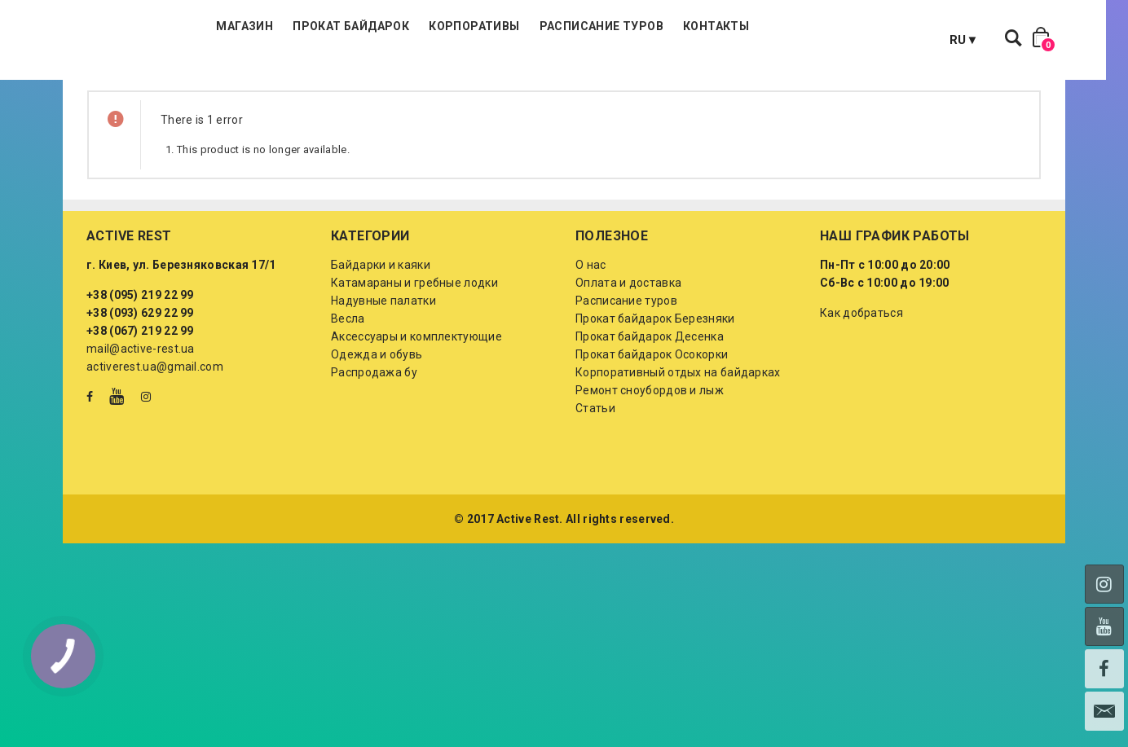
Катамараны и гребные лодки (414, 364)
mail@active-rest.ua (140, 430)
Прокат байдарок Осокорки (651, 435)
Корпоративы (570, 81)
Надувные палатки (383, 382)
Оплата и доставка (628, 364)
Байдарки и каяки (380, 346)
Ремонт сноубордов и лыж (649, 471)
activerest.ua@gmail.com (154, 448)
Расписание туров (697, 81)
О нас (590, 346)
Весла (348, 399)
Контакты (812, 81)
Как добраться (861, 394)
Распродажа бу (374, 453)
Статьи (595, 489)
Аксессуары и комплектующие (416, 417)
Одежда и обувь (376, 435)
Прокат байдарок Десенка (649, 417)
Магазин (340, 81)
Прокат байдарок (447, 81)
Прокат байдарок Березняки (655, 399)
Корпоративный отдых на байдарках (678, 453)
